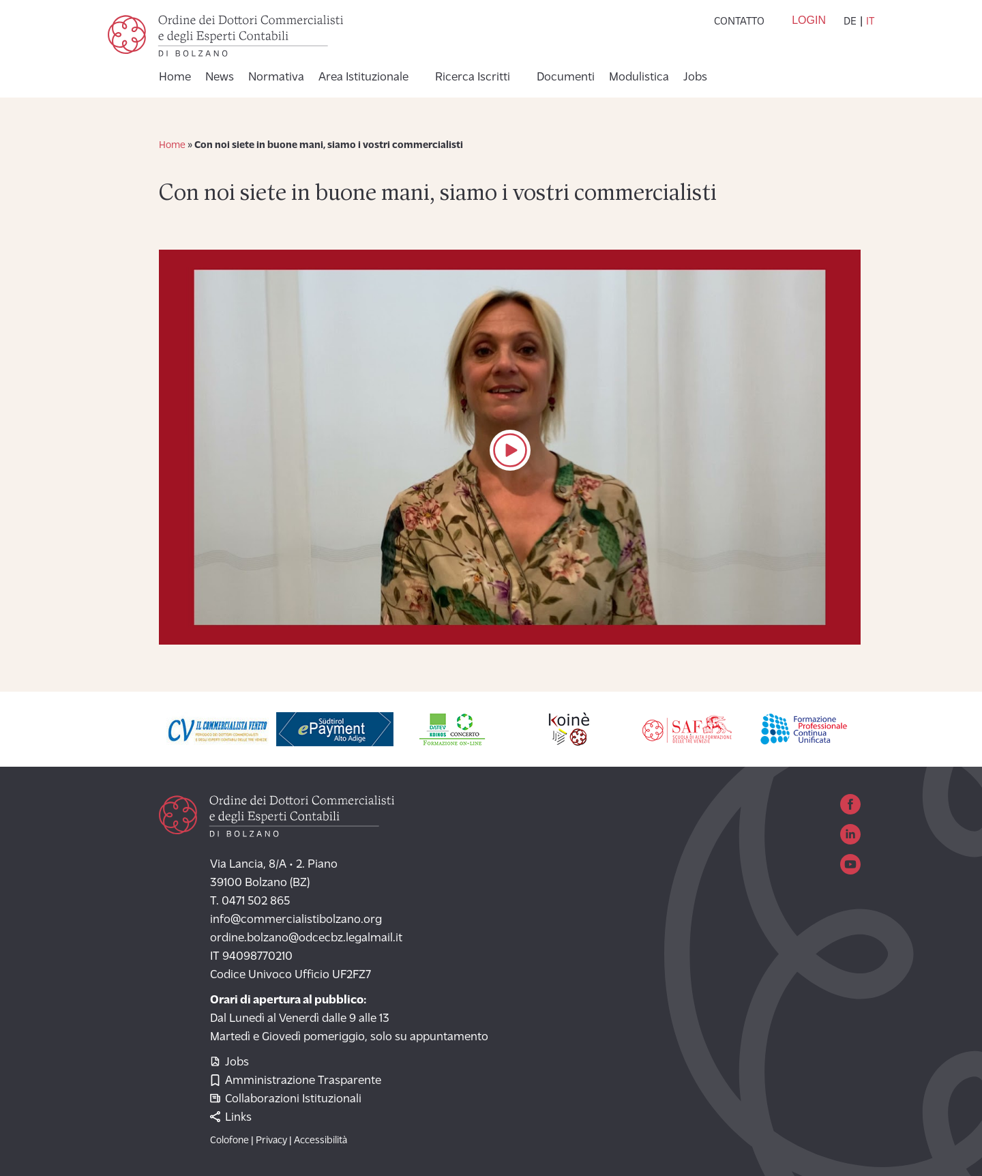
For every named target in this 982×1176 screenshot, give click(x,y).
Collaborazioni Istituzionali (285, 1099)
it (870, 21)
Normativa (276, 78)
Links (231, 1117)
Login (809, 20)
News (219, 78)
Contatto (739, 21)
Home (175, 78)
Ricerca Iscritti (472, 78)
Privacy (271, 1141)
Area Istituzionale (363, 78)
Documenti (566, 78)
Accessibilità (320, 1141)
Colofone (229, 1141)
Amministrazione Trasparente (295, 1080)
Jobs (695, 78)
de (850, 21)
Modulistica (639, 78)
